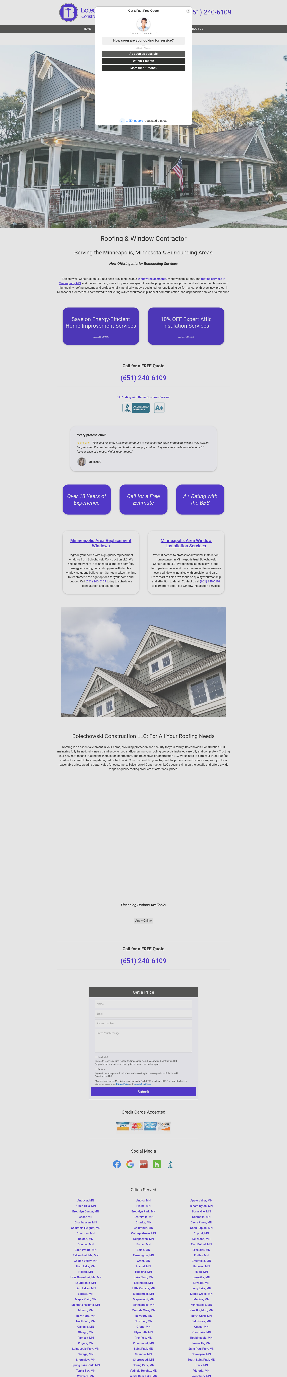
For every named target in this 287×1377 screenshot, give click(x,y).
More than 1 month (143, 68)
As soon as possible (143, 53)
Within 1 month (143, 60)
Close (188, 10)
